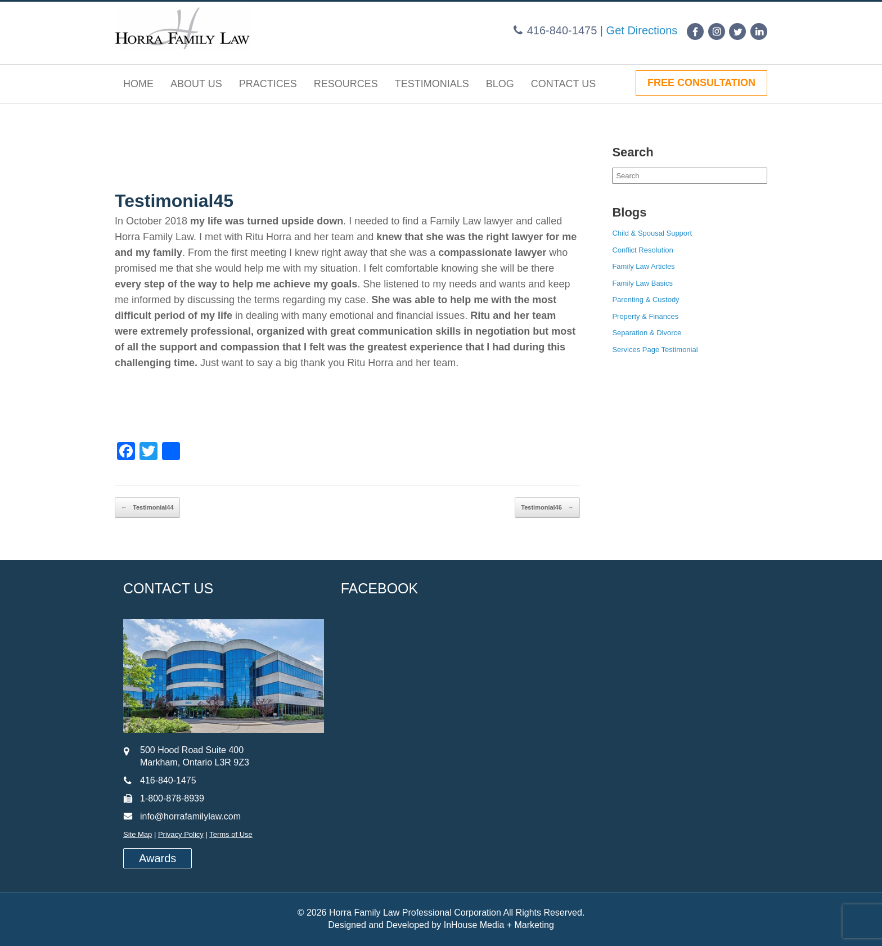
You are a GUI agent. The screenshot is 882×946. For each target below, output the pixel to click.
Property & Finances (645, 316)
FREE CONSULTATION (701, 82)
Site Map (137, 834)
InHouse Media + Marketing (499, 925)
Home (138, 83)
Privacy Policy (181, 834)
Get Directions (642, 30)
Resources (346, 83)
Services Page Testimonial (655, 349)
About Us (196, 83)
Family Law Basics (642, 283)
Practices (268, 83)
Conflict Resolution (642, 250)
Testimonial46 (547, 507)
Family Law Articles (643, 266)
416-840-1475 (562, 30)
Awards (157, 858)
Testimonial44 (147, 507)
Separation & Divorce (646, 332)
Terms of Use (231, 834)
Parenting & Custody (645, 299)
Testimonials (432, 83)
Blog (500, 83)
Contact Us (563, 83)
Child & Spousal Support (652, 233)
